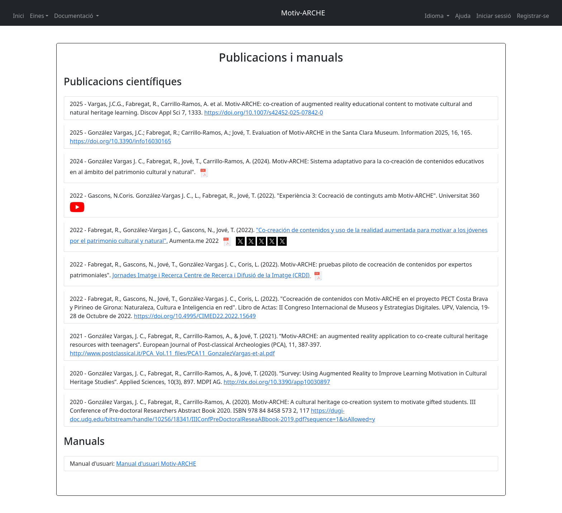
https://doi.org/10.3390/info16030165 (120, 141)
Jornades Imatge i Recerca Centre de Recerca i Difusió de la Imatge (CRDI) (212, 275)
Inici (18, 16)
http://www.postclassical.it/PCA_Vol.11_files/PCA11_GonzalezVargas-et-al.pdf (172, 353)
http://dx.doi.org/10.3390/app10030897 (277, 382)
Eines (37, 16)
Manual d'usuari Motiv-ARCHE (156, 464)
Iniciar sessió (493, 16)
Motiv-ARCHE (303, 13)
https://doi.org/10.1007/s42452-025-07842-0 (263, 112)
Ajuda (463, 16)
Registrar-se (533, 16)
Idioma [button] (435, 16)
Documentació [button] (74, 16)
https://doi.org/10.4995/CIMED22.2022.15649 (195, 316)
